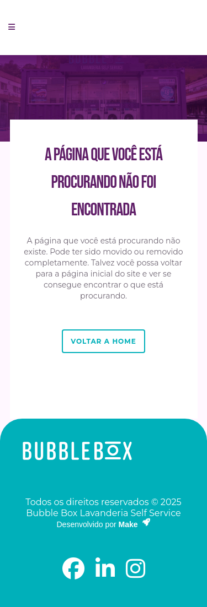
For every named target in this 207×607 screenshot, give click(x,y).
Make (135, 524)
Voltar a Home (103, 341)
